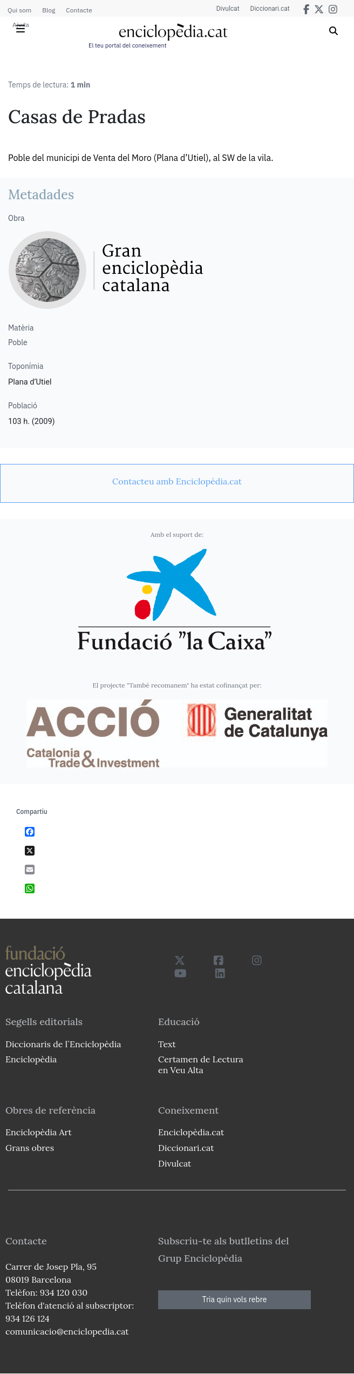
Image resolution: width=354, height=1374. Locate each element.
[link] (177, 481)
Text (167, 1044)
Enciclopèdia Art (38, 1132)
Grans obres (29, 1147)
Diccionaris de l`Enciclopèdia (63, 1044)
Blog (48, 10)
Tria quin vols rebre (234, 1299)
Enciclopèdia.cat (191, 1132)
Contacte (79, 10)
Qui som (19, 10)
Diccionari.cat (270, 8)
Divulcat (228, 8)
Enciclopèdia (31, 1059)
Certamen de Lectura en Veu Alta (200, 1064)
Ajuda (20, 25)
